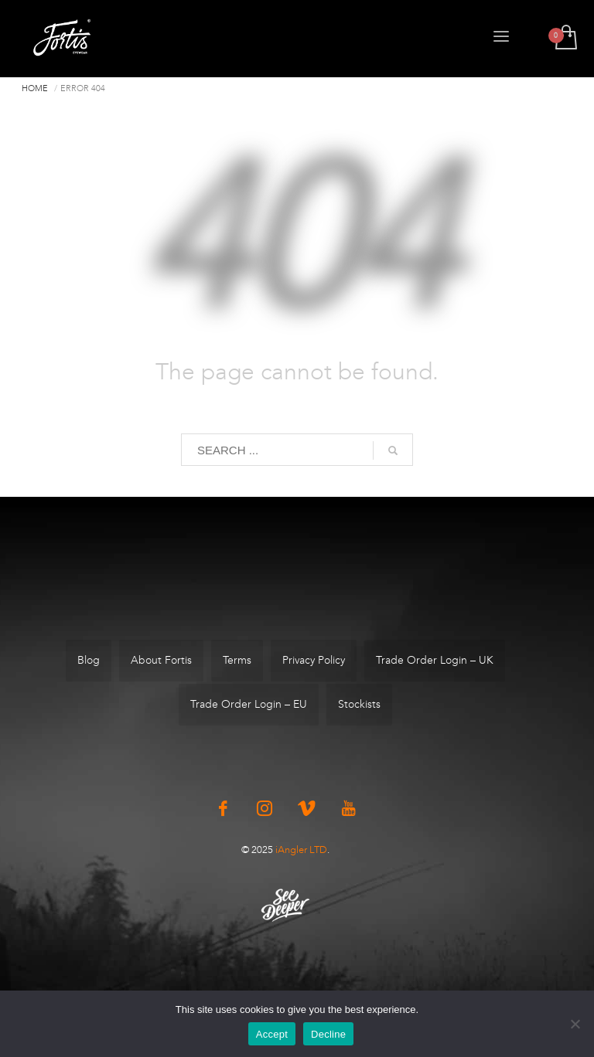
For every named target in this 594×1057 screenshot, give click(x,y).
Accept (272, 1034)
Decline (328, 1034)
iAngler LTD (301, 849)
